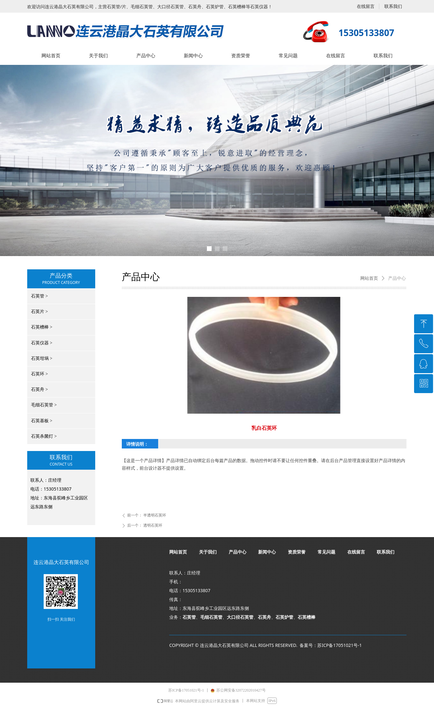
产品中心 (397, 278)
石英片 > (39, 311)
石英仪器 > (41, 343)
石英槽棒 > (41, 327)
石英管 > (39, 296)
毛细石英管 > (44, 405)
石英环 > (39, 374)
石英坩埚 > (41, 358)
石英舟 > (39, 389)
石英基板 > (41, 420)
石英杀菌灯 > (44, 436)
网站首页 (369, 278)
